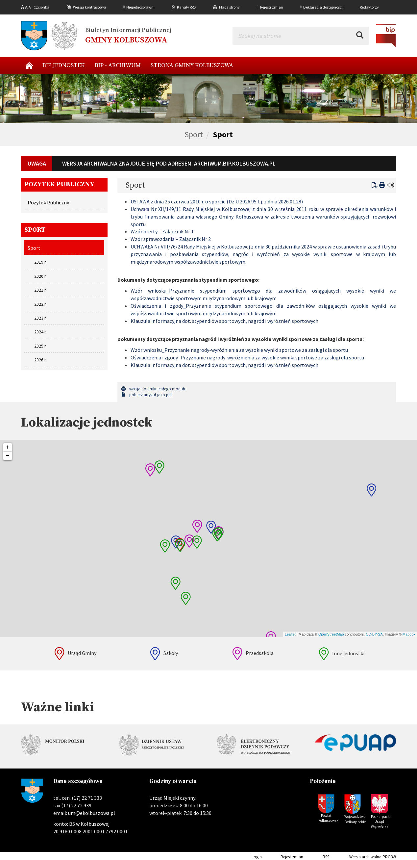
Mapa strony (229, 7)
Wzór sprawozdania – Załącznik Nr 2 (171, 239)
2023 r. (40, 318)
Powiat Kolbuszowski (328, 818)
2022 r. (40, 304)
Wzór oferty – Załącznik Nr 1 (162, 231)
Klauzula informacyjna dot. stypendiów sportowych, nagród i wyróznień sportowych (224, 321)
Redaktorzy (369, 7)
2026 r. (40, 360)
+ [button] (8, 447)
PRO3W (389, 857)
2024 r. (40, 332)
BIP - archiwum (118, 65)
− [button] (8, 456)
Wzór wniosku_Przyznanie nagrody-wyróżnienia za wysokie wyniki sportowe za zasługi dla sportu (239, 350)
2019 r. (40, 262)
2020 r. (40, 276)
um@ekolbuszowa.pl (91, 813)
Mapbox (409, 634)
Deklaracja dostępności (323, 7)
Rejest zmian (283, 857)
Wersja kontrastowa (89, 7)
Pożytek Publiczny (48, 202)
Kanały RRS (186, 7)
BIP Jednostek (63, 65)
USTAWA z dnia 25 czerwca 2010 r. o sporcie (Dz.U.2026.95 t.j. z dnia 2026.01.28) (217, 201)
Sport (193, 134)
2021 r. (40, 290)
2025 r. (40, 346)
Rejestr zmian (271, 7)
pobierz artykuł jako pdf (146, 395)
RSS (316, 857)
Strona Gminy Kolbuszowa (192, 65)
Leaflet (290, 634)
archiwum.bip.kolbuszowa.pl (235, 163)
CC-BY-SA (374, 634)
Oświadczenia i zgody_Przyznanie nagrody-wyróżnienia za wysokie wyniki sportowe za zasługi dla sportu (247, 357)
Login (246, 857)
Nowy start (29, 65)
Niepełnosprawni (140, 7)
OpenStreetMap (331, 634)
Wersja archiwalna (355, 857)
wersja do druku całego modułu (153, 389)
